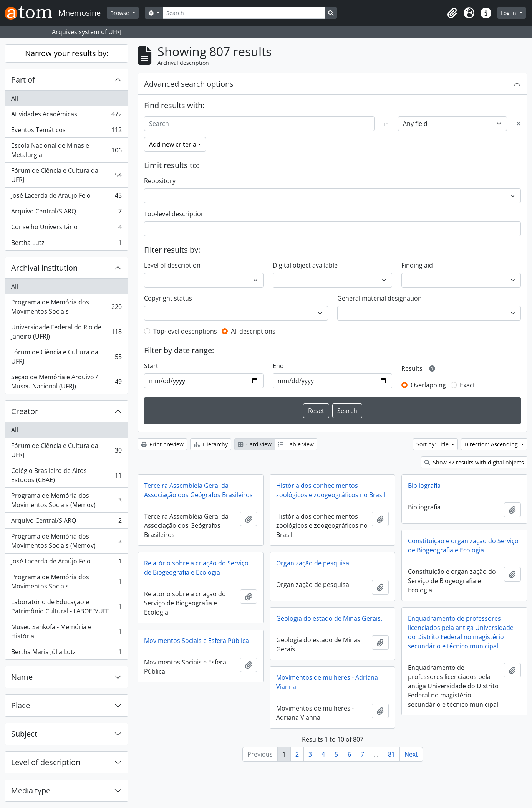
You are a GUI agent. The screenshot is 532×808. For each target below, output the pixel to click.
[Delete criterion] (518, 123)
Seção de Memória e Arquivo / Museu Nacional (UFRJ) (66, 381)
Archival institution (44, 268)
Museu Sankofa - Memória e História (66, 631)
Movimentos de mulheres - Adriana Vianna (327, 682)
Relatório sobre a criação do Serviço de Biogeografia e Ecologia (196, 568)
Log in (509, 13)
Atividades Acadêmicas (66, 115)
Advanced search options (189, 84)
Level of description (45, 762)
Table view (296, 444)
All (14, 98)
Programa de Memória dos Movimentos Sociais (66, 307)
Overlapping (428, 385)
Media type (30, 790)
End (278, 366)
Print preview (162, 444)
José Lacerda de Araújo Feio (66, 197)
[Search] (244, 13)
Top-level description (174, 214)
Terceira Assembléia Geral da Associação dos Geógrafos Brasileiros (198, 490)
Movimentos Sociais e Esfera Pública (196, 640)
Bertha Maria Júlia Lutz (66, 653)
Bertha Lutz (66, 244)
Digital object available (305, 265)
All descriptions (253, 331)
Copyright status (168, 298)
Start (151, 366)
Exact (467, 385)
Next (411, 754)
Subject (24, 734)
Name (22, 677)
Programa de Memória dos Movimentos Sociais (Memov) (66, 500)
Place (20, 705)
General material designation (379, 298)
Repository (160, 181)
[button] (452, 13)
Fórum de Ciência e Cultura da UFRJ (66, 175)
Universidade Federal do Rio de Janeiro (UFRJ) (66, 331)
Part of (23, 79)
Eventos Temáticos (66, 131)
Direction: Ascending (491, 444)
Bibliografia (424, 485)
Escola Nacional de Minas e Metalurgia (66, 150)
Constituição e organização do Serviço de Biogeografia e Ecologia (463, 545)
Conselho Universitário (66, 228)
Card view (255, 444)
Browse (120, 13)
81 (391, 754)
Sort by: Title (433, 444)
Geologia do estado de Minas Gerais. (329, 618)
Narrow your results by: (66, 53)
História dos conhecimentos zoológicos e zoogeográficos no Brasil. (331, 490)
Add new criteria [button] (172, 144)
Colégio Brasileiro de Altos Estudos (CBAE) (66, 475)
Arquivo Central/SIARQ (66, 213)
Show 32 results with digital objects (474, 462)
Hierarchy (211, 444)
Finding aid (417, 265)
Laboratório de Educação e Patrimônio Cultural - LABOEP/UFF (66, 606)
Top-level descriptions (185, 331)
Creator (24, 411)
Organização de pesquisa (312, 563)
